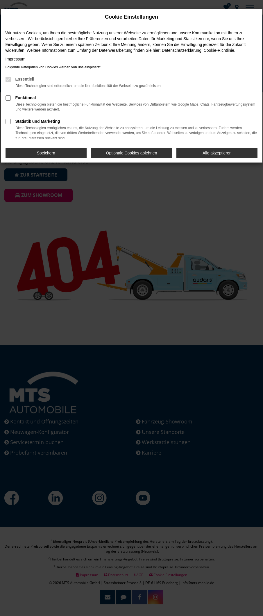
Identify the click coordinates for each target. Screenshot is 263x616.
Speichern (46, 153)
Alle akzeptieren (217, 153)
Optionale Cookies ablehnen (131, 153)
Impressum (16, 59)
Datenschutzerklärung (181, 50)
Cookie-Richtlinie (219, 50)
